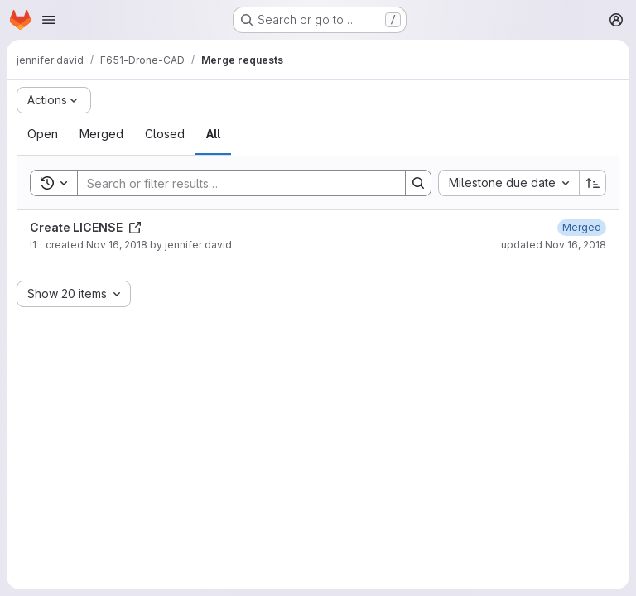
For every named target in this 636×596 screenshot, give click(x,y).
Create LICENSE (86, 227)
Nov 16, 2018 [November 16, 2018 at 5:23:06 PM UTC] (116, 244)
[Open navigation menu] (49, 20)
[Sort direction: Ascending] (593, 183)
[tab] (43, 134)
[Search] (233, 183)
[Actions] (54, 100)
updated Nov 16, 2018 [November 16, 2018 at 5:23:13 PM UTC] (553, 244)
